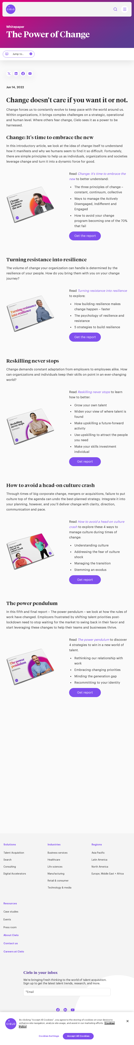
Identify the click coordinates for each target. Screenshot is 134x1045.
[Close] (127, 1021)
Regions (97, 844)
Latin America (99, 860)
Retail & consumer (58, 881)
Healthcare (54, 860)
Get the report (85, 235)
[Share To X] (9, 73)
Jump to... (19, 54)
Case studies (10, 912)
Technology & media (59, 888)
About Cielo (11, 935)
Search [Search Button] (115, 9)
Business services (58, 853)
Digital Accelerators (14, 874)
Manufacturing (56, 874)
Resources (10, 903)
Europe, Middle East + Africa (108, 874)
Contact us (10, 943)
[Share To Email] (30, 73)
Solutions (9, 844)
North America (100, 867)
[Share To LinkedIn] (16, 73)
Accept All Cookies (78, 1036)
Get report (85, 461)
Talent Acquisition (13, 853)
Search (7, 860)
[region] (67, 1028)
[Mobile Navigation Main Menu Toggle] (124, 9)
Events (7, 919)
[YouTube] (72, 1009)
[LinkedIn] (65, 1009)
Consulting (9, 867)
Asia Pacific (98, 853)
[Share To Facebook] (23, 73)
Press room (10, 927)
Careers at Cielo (13, 951)
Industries (54, 844)
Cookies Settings (49, 1036)
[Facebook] (58, 1009)
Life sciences (55, 867)
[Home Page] (10, 9)
